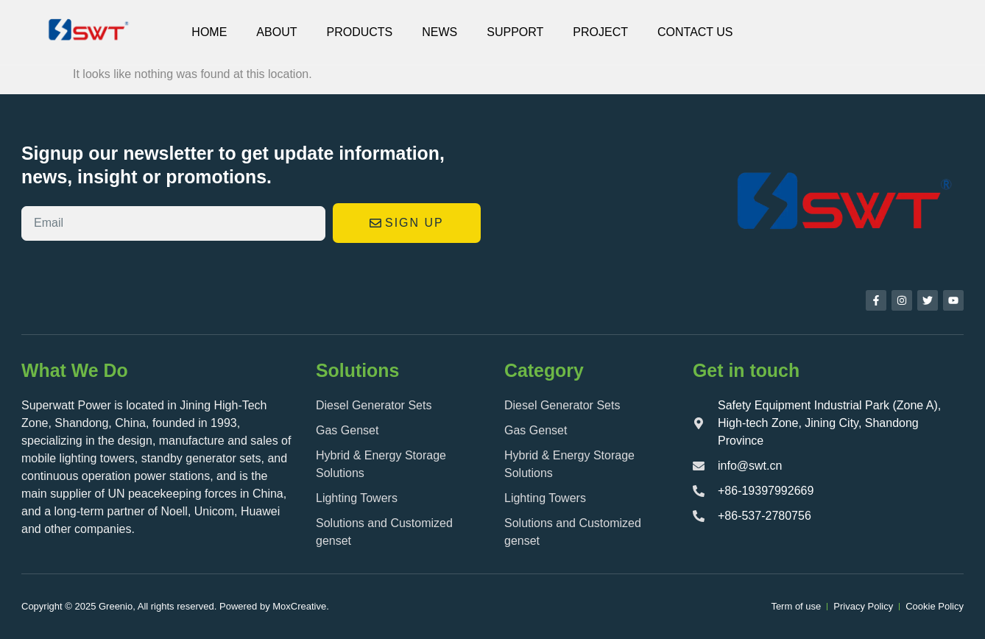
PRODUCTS (359, 32)
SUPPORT (515, 32)
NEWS (439, 32)
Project (600, 32)
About (276, 32)
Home (209, 32)
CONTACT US (695, 32)
